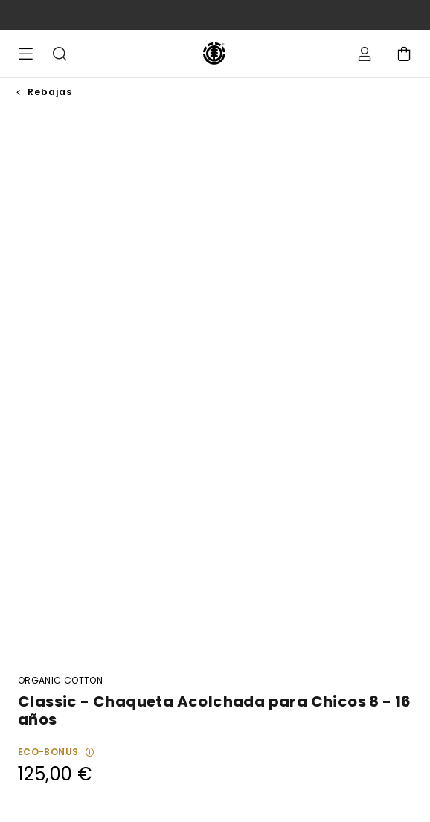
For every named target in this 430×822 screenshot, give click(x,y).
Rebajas (50, 92)
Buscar (59, 53)
